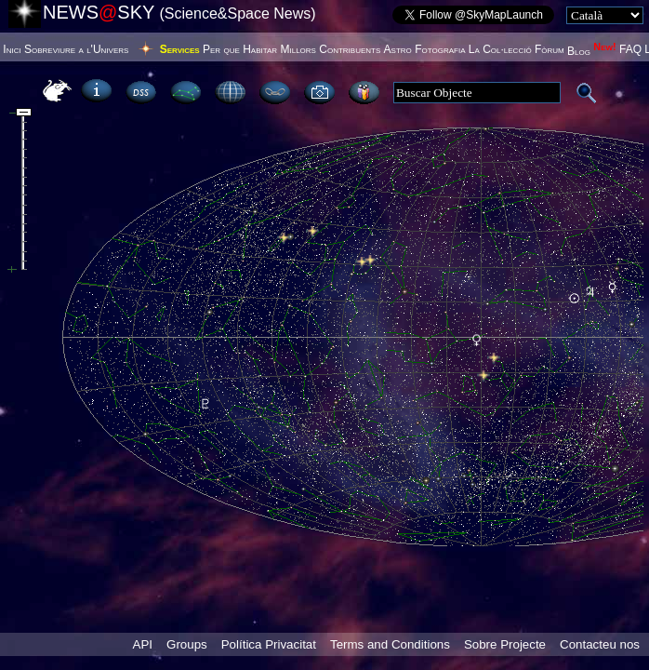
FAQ (630, 49)
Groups (186, 644)
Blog (591, 51)
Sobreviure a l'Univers (76, 49)
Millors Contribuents (330, 49)
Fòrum (549, 49)
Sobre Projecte (505, 644)
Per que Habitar (240, 49)
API (142, 644)
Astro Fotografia (425, 49)
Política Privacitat (268, 644)
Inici (11, 49)
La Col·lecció (500, 49)
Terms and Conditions (390, 644)
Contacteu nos (600, 644)
